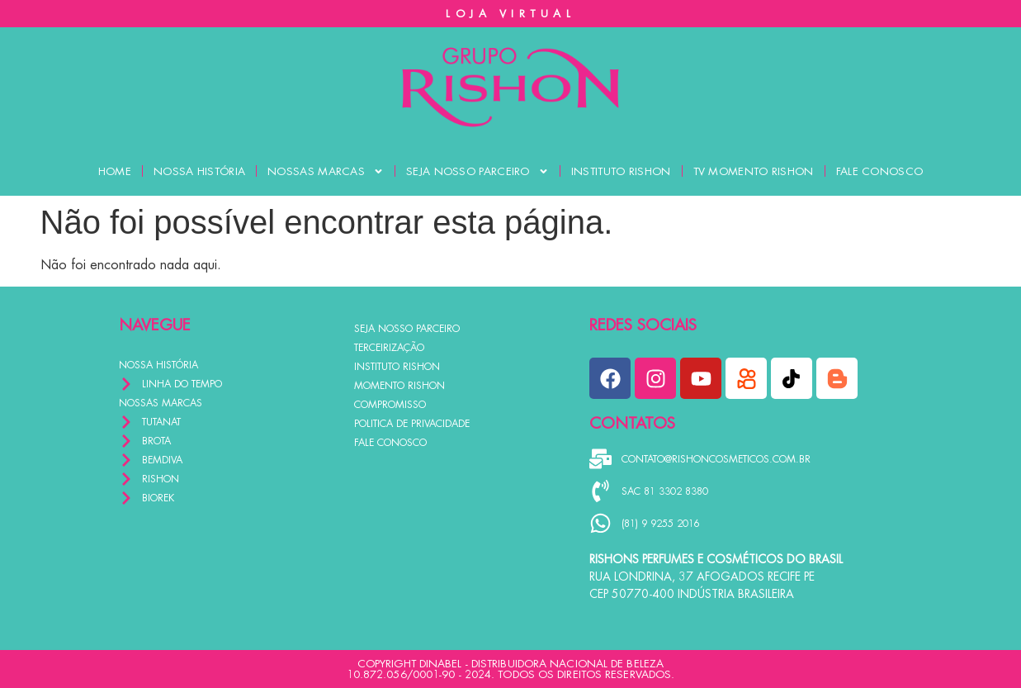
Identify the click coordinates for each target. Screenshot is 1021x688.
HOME (114, 171)
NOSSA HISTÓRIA (199, 171)
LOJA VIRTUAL (510, 13)
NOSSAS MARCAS (325, 171)
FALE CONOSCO (880, 171)
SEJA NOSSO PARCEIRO (477, 171)
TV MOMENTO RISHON (753, 171)
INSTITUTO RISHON (621, 171)
